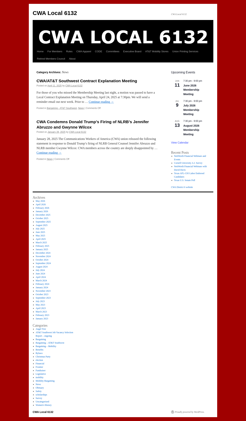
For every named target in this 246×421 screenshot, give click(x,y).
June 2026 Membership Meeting (191, 90)
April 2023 (41, 308)
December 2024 (43, 253)
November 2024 (43, 256)
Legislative (41, 374)
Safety (39, 391)
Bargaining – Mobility (46, 346)
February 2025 (42, 246)
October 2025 (42, 218)
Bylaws (39, 353)
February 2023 (42, 315)
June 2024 (40, 273)
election (39, 360)
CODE (98, 51)
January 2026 (42, 211)
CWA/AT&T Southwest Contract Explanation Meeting (87, 81)
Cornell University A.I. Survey (188, 163)
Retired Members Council (51, 58)
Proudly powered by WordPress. (189, 412)
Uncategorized (42, 401)
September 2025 (43, 221)
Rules (69, 51)
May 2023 (40, 304)
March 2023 (41, 311)
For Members (54, 51)
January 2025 (42, 249)
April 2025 (41, 239)
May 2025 (40, 235)
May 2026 (40, 201)
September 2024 (43, 263)
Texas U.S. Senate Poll (184, 180)
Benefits (39, 349)
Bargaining (41, 339)
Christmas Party (43, 356)
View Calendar (180, 142)
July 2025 (40, 228)
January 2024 (42, 287)
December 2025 (43, 214)
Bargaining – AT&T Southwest (50, 342)
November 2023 (43, 291)
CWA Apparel (83, 51)
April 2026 (41, 204)
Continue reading (101, 101)
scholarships (41, 394)
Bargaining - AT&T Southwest (62, 108)
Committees (112, 51)
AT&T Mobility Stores (157, 51)
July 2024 (40, 270)
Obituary (40, 387)
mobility (40, 377)
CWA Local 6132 (55, 13)
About (72, 58)
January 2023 (42, 318)
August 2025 (42, 225)
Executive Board (132, 51)
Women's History (44, 405)
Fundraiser (41, 370)
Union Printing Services (185, 51)
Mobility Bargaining (45, 380)
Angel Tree (41, 329)
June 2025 (40, 232)
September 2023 (43, 297)
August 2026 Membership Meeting (191, 130)
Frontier (39, 367)
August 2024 (42, 266)
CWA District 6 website (182, 187)
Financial (40, 363)
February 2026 (42, 208)
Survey (39, 398)
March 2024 (41, 280)
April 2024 (41, 277)
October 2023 (42, 294)
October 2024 (42, 259)
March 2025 (41, 242)
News (81, 108)
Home (40, 51)
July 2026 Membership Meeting (191, 110)
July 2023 (40, 301)
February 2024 (42, 284)
